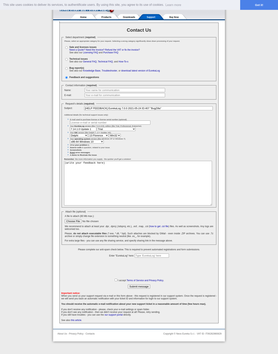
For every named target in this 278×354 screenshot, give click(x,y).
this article (76, 329)
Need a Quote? (77, 49)
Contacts (90, 342)
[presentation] (139, 276)
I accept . (141, 289)
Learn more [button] (173, 5)
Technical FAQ (105, 61)
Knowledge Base (91, 70)
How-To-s (123, 61)
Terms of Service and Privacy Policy (145, 289)
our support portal (113, 323)
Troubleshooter (109, 70)
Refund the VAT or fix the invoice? (122, 49)
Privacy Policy (76, 342)
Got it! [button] (259, 5)
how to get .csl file (159, 235)
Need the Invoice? (95, 49)
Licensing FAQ (90, 52)
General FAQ (90, 61)
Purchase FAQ (110, 52)
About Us (62, 342)
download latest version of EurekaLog (140, 70)
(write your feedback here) (138, 187)
